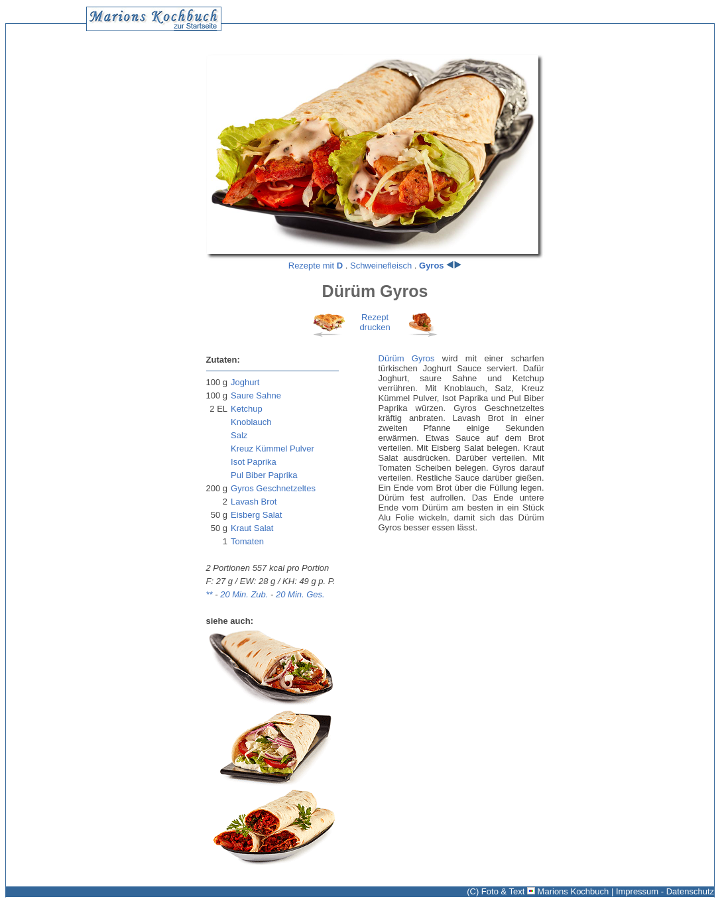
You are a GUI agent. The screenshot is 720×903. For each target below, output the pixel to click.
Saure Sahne (256, 395)
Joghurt (245, 382)
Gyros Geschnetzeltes (273, 488)
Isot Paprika (253, 462)
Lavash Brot (253, 502)
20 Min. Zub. (244, 594)
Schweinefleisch (381, 266)
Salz (239, 435)
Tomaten (247, 541)
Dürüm (391, 358)
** (209, 594)
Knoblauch (251, 422)
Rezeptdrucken (374, 322)
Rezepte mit (315, 266)
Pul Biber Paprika (264, 475)
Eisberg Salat (256, 515)
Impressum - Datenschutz (665, 891)
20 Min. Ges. (300, 594)
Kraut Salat (252, 528)
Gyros (431, 266)
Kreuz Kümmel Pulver (272, 448)
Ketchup (247, 409)
